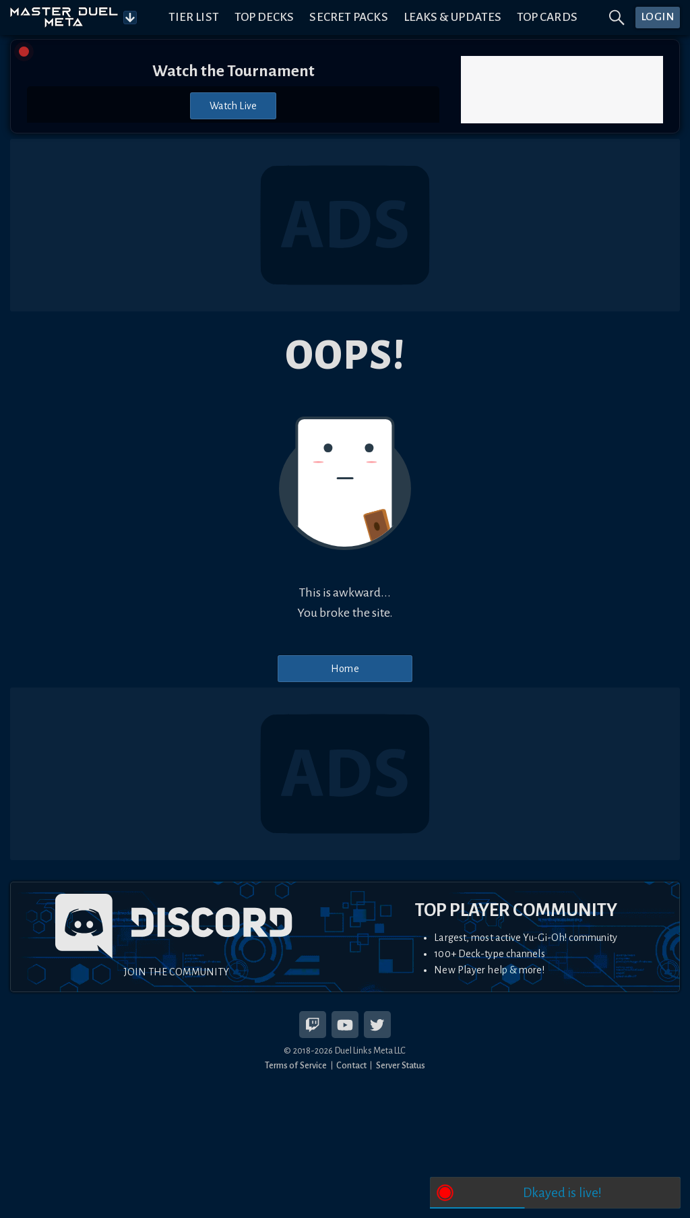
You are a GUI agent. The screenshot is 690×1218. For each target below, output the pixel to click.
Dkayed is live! (562, 1193)
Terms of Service (296, 1065)
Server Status (400, 1065)
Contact (351, 1065)
